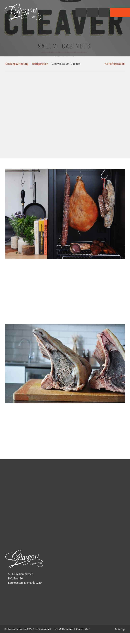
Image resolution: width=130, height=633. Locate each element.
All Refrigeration (113, 64)
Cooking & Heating (16, 64)
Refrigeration (40, 64)
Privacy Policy (83, 629)
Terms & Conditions (63, 629)
